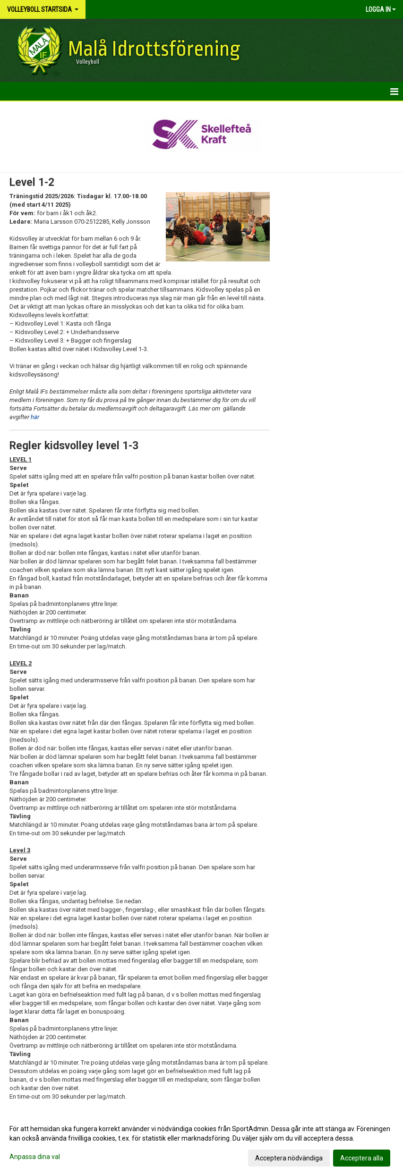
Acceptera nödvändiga (289, 1158)
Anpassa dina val (34, 1156)
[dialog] (201, 1143)
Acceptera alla (361, 1158)
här (34, 416)
